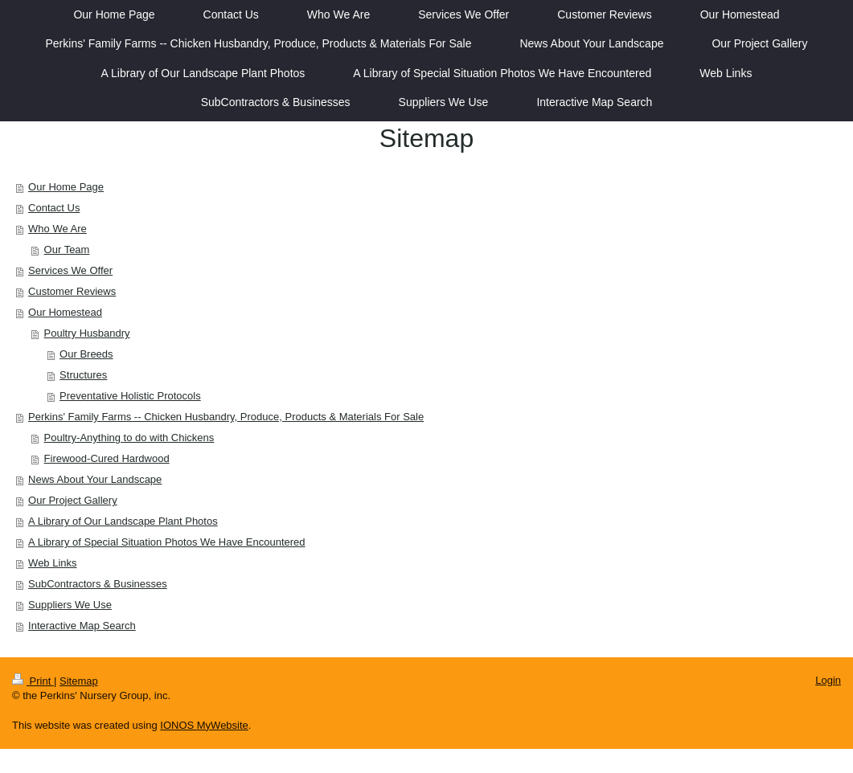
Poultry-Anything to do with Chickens (129, 437)
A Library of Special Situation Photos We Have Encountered (166, 542)
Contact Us (54, 208)
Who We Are (57, 229)
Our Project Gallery (72, 500)
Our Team (67, 249)
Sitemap (78, 681)
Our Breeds (86, 354)
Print (33, 681)
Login (828, 680)
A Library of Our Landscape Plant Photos (123, 521)
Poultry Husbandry (87, 333)
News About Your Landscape (95, 479)
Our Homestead (65, 312)
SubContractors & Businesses (97, 584)
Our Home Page (66, 187)
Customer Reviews (72, 291)
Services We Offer (70, 270)
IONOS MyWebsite (204, 725)
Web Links (52, 563)
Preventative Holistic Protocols (130, 396)
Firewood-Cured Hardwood (107, 458)
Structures (83, 375)
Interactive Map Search (82, 626)
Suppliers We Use (70, 605)
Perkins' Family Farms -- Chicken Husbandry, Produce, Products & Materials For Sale (226, 417)
